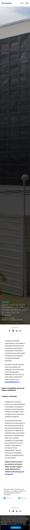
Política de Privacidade (21, 524)
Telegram (9, 474)
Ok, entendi (15, 527)
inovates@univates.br (12, 382)
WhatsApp (18, 472)
